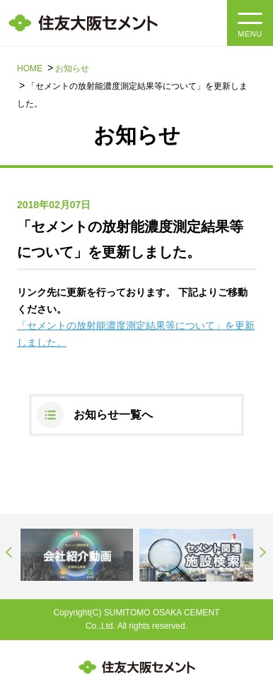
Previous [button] (9, 552)
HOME (29, 68)
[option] (77, 555)
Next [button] (263, 552)
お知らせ (72, 68)
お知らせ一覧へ (113, 415)
